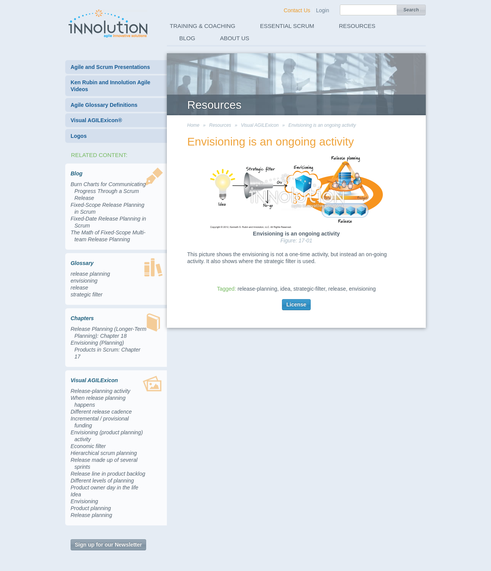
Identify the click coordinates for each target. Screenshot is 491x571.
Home (193, 125)
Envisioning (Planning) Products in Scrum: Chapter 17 (105, 350)
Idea (76, 494)
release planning (90, 274)
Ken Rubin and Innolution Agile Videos (110, 85)
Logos (79, 136)
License (296, 304)
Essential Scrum (287, 26)
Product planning (91, 508)
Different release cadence (101, 412)
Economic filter (88, 446)
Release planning (91, 515)
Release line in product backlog (108, 474)
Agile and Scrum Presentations (110, 67)
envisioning (84, 281)
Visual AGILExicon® (96, 120)
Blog (187, 38)
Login (322, 10)
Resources (357, 26)
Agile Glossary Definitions (104, 105)
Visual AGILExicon (260, 125)
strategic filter (86, 294)
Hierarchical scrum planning (104, 453)
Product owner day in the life (104, 487)
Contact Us (297, 10)
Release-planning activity (100, 391)
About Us (234, 38)
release (79, 288)
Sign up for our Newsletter (108, 545)
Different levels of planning (102, 481)
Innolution (108, 23)
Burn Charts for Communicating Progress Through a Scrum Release (108, 191)
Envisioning (84, 501)
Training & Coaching (203, 26)
